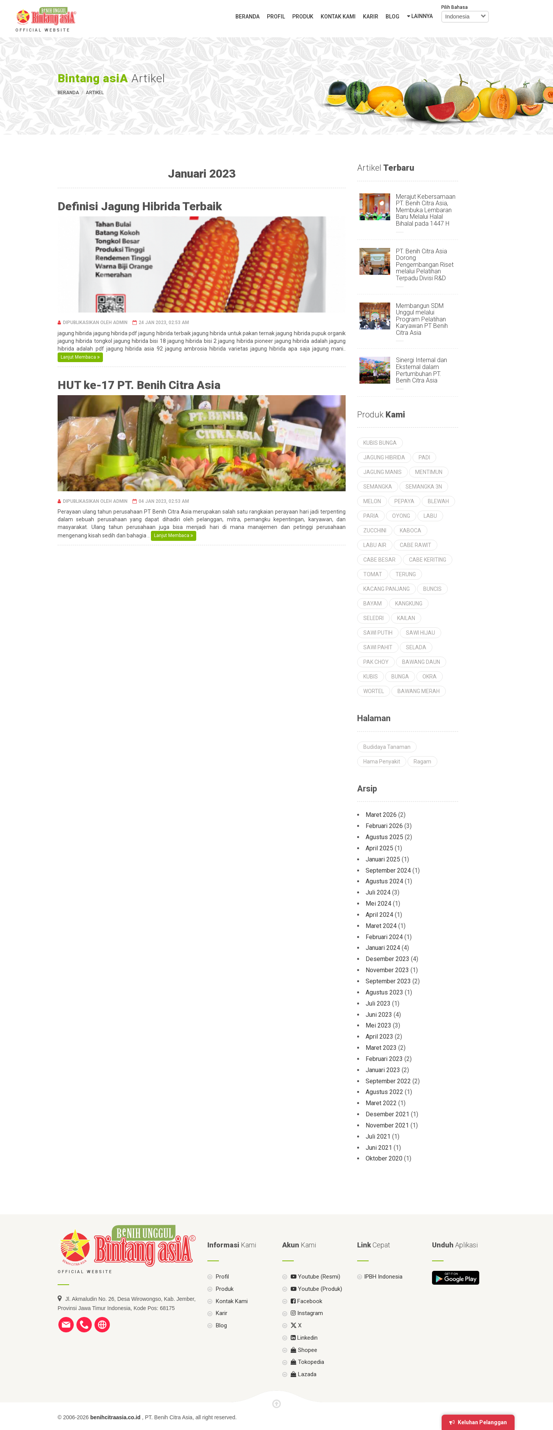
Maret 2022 (381, 1103)
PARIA (371, 516)
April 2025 (379, 848)
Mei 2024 (378, 903)
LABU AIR (374, 545)
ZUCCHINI (374, 530)
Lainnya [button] (420, 16)
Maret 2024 (381, 926)
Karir (370, 16)
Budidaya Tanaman (387, 747)
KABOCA (410, 530)
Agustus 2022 (384, 1092)
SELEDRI (373, 618)
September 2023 (388, 981)
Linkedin (303, 1355)
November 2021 (387, 1125)
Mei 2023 (378, 1025)
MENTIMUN (428, 472)
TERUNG (406, 574)
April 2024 (379, 914)
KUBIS (370, 676)
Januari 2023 (383, 1070)
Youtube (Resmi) (314, 1294)
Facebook (305, 1318)
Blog (392, 16)
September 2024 (388, 870)
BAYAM (372, 603)
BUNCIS (432, 589)
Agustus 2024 (384, 881)
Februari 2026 (384, 826)
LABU (430, 516)
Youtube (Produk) (315, 1307)
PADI (424, 457)
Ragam (422, 761)
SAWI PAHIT (377, 647)
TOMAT (372, 574)
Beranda (247, 16)
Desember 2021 (387, 1114)
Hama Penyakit (381, 761)
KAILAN (406, 618)
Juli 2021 (378, 1136)
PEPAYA (404, 501)
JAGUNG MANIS (382, 472)
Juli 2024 (378, 892)
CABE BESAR (379, 560)
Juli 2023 (378, 1003)
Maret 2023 (381, 1047)
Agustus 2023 (384, 992)
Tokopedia (306, 1380)
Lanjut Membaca (80, 357)
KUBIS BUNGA (380, 443)
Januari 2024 (383, 947)
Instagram (306, 1331)
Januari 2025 (383, 859)
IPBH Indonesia (383, 1294)
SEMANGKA (377, 487)
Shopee (303, 1367)
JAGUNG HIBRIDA (384, 457)
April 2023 (379, 1036)
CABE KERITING (427, 560)
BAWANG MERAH (418, 691)
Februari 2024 (384, 937)
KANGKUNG (408, 603)
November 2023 (387, 970)
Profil (276, 16)
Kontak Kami (338, 16)
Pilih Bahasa (454, 7)
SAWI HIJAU (420, 633)
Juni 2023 (379, 1014)
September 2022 (388, 1081)
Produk (302, 16)
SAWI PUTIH (377, 633)
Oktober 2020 (384, 1158)
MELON (372, 501)
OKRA (429, 676)
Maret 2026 (381, 814)
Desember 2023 (387, 959)
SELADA (416, 647)
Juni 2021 (379, 1147)
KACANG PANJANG (386, 589)
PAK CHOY (376, 662)
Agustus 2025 (384, 837)
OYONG (401, 516)
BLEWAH (438, 501)
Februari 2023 (384, 1059)
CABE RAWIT (415, 545)
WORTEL (373, 691)
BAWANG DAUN (421, 662)
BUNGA (400, 676)
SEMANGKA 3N (424, 487)
